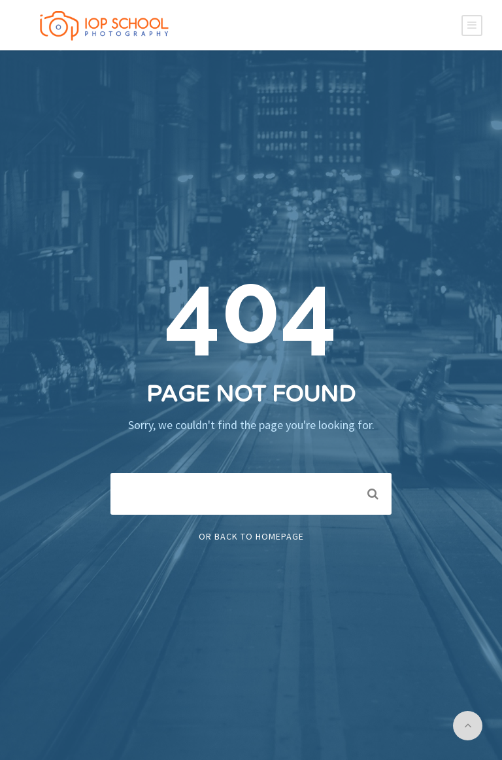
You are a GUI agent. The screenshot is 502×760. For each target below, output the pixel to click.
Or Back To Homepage (251, 536)
